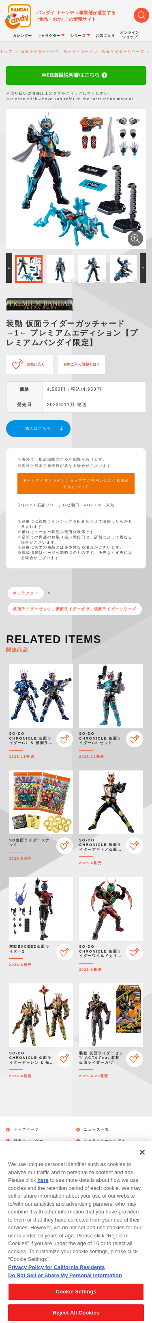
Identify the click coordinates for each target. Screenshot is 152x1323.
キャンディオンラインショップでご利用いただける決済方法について (76, 483)
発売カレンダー (29, 1141)
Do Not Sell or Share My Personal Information (65, 1282)
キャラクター (26, 593)
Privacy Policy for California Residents (56, 1274)
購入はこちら (38, 428)
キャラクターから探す (104, 1141)
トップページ (26, 1130)
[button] (9, 268)
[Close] (142, 1159)
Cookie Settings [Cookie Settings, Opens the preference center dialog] (76, 1299)
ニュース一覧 (96, 1130)
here (42, 1187)
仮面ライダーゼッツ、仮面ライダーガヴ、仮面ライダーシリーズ (75, 609)
